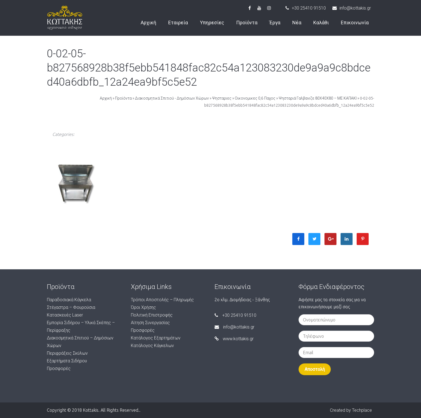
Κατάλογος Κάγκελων (152, 345)
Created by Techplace (351, 410)
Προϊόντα (246, 22)
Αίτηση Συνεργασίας (150, 322)
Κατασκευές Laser (65, 315)
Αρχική (148, 22)
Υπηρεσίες (212, 22)
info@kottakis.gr (351, 8)
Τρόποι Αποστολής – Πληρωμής (162, 299)
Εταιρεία (178, 22)
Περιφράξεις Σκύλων (67, 353)
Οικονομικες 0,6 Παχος (255, 98)
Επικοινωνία (355, 22)
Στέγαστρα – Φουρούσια (71, 307)
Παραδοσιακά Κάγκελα (69, 299)
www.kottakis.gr (234, 338)
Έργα (274, 22)
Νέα (296, 22)
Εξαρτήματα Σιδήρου (67, 360)
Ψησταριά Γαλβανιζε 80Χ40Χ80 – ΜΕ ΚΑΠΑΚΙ (318, 98)
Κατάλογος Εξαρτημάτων (156, 338)
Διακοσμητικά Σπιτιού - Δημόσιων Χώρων (172, 98)
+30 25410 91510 (305, 8)
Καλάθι (321, 22)
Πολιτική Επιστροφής (152, 315)
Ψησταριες (221, 98)
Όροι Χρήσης (143, 307)
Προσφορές (59, 368)
